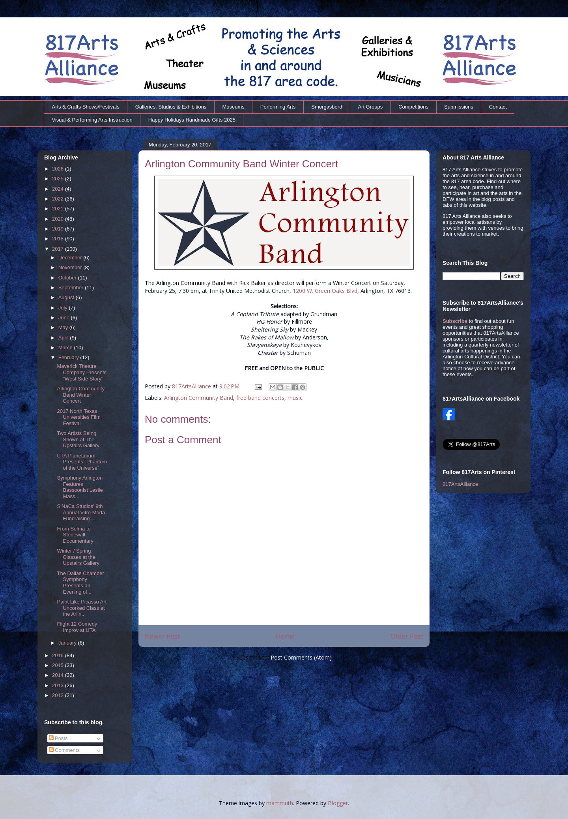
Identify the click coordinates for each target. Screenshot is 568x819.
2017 (58, 249)
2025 (58, 179)
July (63, 308)
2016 (58, 655)
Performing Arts (278, 107)
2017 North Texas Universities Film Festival (78, 417)
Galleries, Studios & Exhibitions (171, 107)
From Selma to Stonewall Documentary (75, 535)
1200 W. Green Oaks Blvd (325, 290)
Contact (498, 107)
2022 (58, 199)
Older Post (406, 636)
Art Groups (370, 107)
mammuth (279, 803)
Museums (233, 107)
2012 (58, 695)
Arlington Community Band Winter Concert (81, 395)
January (68, 643)
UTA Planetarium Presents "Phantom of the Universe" (82, 462)
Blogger (338, 803)
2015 (58, 665)
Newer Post (162, 636)
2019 (58, 229)
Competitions (413, 107)
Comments (64, 750)
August (67, 297)
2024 (58, 189)
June (64, 317)
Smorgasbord (326, 107)
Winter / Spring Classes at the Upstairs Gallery (78, 557)
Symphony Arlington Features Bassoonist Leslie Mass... (80, 487)
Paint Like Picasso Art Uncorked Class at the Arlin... (81, 608)
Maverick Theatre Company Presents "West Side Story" (81, 372)
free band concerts (260, 397)
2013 (58, 685)
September (71, 287)
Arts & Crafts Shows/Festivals (86, 107)
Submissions (458, 107)
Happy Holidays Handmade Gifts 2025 (191, 120)
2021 (58, 209)
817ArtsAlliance (192, 386)
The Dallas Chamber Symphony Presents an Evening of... (80, 582)
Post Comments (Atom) (301, 657)
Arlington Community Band (198, 397)
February (69, 357)
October (68, 278)
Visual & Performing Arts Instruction (92, 120)
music (295, 397)
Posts (58, 738)
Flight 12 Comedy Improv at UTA (77, 627)
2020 (58, 219)
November (71, 267)
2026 (58, 169)
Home (285, 636)
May (63, 327)
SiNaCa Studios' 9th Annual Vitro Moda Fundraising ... (81, 512)
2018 (58, 239)
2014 (58, 675)
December (71, 258)
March (66, 347)
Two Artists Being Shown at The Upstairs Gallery (78, 439)
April (64, 338)
